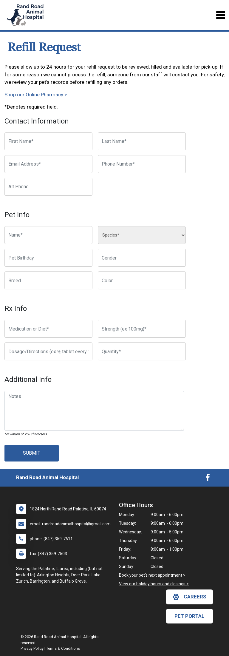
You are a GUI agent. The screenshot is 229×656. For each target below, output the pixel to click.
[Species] (142, 235)
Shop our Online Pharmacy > (35, 95)
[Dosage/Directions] (48, 351)
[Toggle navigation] (220, 15)
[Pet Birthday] (48, 258)
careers (189, 597)
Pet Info (17, 215)
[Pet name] (48, 235)
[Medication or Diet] (48, 329)
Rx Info (15, 308)
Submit (31, 453)
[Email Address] (48, 164)
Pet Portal (189, 616)
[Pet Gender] (142, 258)
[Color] (142, 280)
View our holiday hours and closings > (154, 583)
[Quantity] (142, 351)
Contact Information (36, 121)
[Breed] (48, 280)
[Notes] (94, 411)
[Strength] (142, 329)
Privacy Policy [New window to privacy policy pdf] (32, 648)
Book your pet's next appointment (150, 575)
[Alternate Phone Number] (48, 187)
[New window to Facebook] (207, 478)
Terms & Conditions (63, 648)
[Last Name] (142, 141)
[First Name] (48, 141)
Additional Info (28, 379)
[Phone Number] (142, 164)
